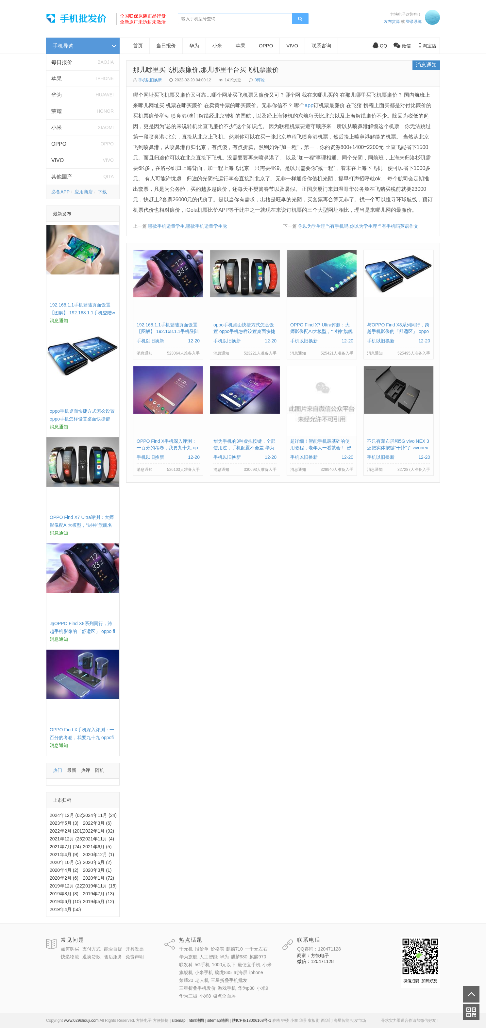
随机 (99, 770)
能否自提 (113, 949)
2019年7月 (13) (98, 893)
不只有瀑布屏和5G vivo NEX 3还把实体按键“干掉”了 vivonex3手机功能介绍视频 (398, 448)
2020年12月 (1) (98, 854)
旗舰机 (186, 972)
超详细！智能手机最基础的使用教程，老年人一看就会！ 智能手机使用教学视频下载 (320, 448)
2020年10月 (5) (65, 862)
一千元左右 (256, 949)
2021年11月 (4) (98, 838)
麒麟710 (234, 949)
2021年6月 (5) (97, 846)
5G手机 (202, 964)
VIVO (57, 160)
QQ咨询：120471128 (319, 949)
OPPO (58, 144)
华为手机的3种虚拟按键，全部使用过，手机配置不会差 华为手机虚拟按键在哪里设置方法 (244, 448)
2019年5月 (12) (98, 901)
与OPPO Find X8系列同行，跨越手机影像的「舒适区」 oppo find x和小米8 (82, 631)
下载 (102, 191)
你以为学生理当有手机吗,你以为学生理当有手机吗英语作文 (358, 226)
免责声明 (135, 956)
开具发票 (135, 949)
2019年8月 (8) (64, 893)
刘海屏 (240, 972)
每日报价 (61, 62)
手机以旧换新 (150, 80)
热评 (85, 770)
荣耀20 (186, 980)
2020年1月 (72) (98, 878)
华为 (56, 95)
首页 (138, 45)
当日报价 (166, 45)
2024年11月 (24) (100, 815)
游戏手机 (227, 988)
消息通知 (426, 65)
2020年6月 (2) (97, 862)
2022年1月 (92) (98, 831)
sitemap (179, 1020)
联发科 (186, 964)
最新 (71, 770)
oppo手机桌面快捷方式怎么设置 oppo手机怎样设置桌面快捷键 (244, 331)
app (309, 105)
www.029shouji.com (81, 1020)
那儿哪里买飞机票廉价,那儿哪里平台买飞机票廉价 (206, 69)
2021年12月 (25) (67, 838)
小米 (56, 127)
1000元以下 (224, 964)
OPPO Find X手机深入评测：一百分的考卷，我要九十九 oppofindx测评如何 (82, 737)
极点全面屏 (224, 996)
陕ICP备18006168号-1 (251, 1020)
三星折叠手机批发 (229, 980)
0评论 (260, 80)
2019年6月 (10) (65, 901)
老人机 (202, 980)
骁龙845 (223, 972)
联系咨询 (321, 45)
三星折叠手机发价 (197, 988)
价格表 (217, 949)
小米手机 (204, 972)
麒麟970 (257, 956)
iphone (256, 972)
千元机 (186, 949)
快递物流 (70, 956)
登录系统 (414, 21)
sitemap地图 (218, 1020)
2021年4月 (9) (64, 854)
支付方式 (91, 949)
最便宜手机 (249, 964)
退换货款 (91, 956)
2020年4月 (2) (64, 870)
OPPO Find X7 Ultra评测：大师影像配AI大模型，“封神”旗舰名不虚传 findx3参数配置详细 (82, 525)
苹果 (56, 78)
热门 (57, 770)
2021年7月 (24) (65, 846)
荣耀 (56, 111)
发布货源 (392, 21)
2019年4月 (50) (65, 909)
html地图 (196, 1020)
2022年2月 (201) (67, 831)
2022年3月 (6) (97, 823)
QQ (380, 45)
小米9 (262, 988)
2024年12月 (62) (67, 815)
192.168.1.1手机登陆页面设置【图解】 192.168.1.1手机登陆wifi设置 (82, 312)
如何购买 (70, 949)
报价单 (202, 949)
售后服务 (113, 956)
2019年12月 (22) (67, 885)
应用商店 (84, 191)
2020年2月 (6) (64, 878)
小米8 (205, 996)
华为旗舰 (188, 956)
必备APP (60, 191)
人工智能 (208, 956)
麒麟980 (239, 956)
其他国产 (61, 176)
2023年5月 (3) (64, 823)
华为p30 (246, 988)
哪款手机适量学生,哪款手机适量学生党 (187, 226)
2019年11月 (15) (100, 885)
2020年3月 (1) (97, 870)
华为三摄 (188, 996)
